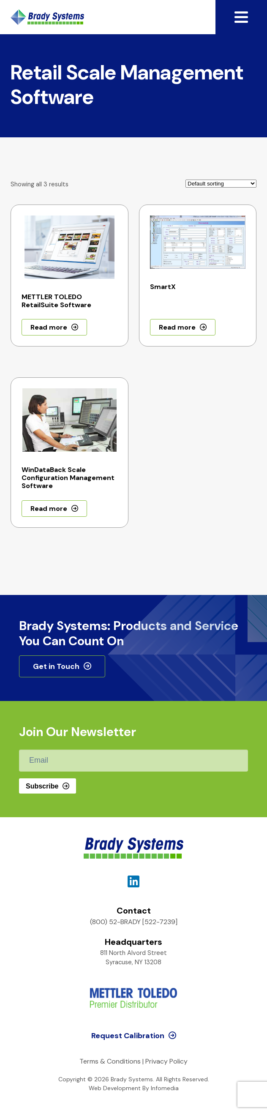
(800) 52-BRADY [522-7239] (133, 921)
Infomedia (165, 1088)
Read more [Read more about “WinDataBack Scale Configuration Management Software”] (48, 508)
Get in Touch (56, 666)
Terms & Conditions (110, 1061)
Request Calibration (127, 1035)
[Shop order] (220, 184)
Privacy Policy (166, 1061)
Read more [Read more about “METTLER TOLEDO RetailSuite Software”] (48, 327)
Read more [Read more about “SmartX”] (177, 327)
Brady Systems (47, 17)
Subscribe (42, 786)
